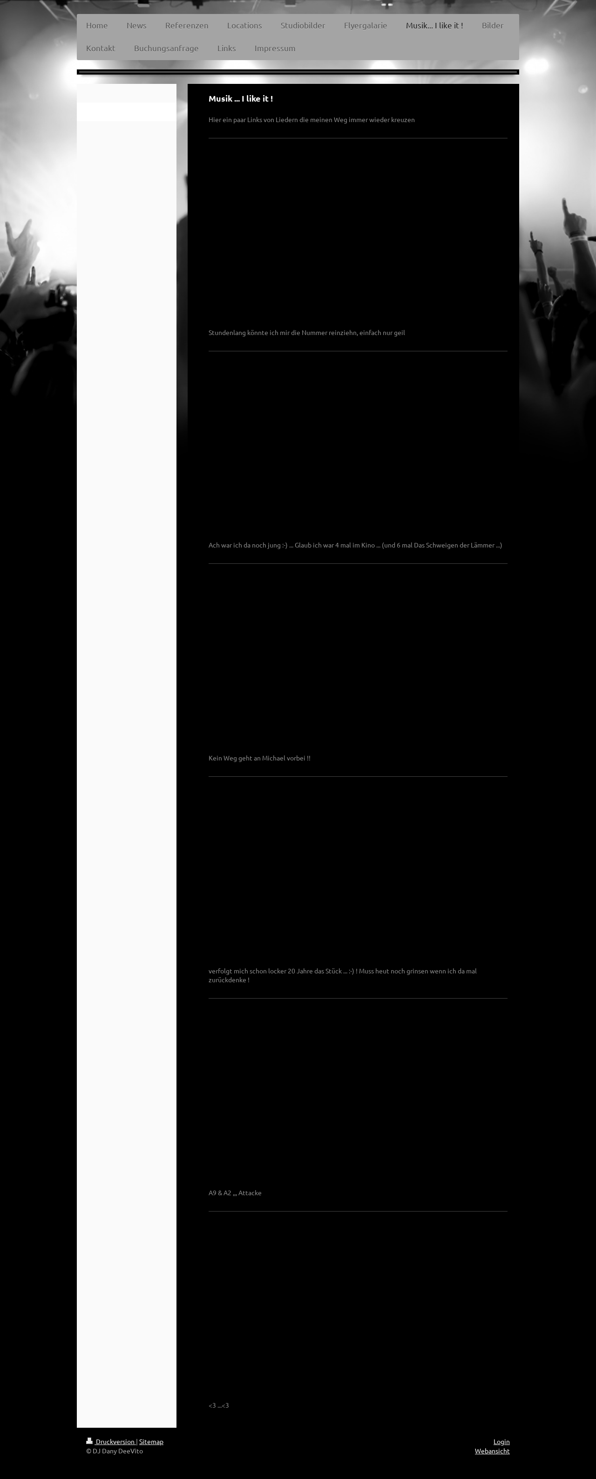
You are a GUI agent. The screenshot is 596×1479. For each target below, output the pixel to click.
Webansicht (492, 1450)
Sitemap (151, 1441)
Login (502, 1441)
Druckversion (111, 1441)
